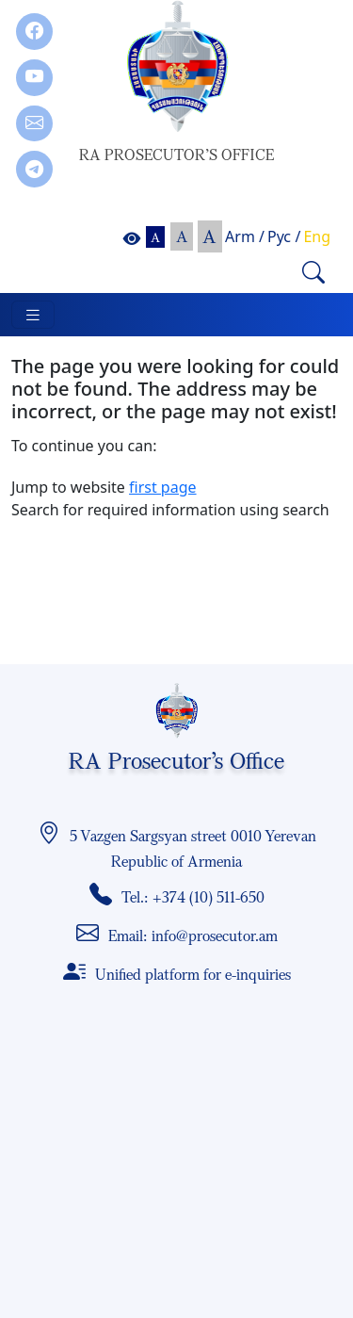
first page (163, 487)
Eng (316, 236)
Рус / (283, 236)
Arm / (245, 236)
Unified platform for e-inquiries (193, 974)
